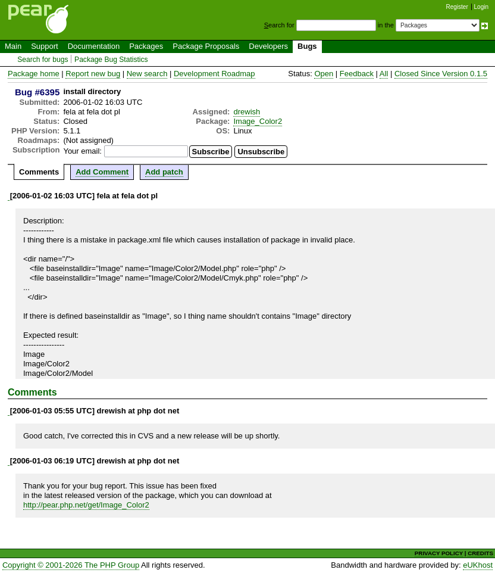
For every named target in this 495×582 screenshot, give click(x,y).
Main (13, 46)
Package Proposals (206, 46)
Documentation (94, 46)
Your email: (82, 151)
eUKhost (478, 565)
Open (323, 73)
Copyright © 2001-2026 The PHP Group (70, 565)
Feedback (357, 73)
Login (481, 7)
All (384, 73)
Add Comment (102, 171)
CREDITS (480, 553)
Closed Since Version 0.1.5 (440, 73)
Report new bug (92, 73)
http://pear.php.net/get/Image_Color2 (86, 504)
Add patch (164, 171)
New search (147, 73)
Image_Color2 (257, 121)
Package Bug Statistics (111, 59)
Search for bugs (42, 59)
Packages (146, 46)
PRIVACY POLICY (439, 553)
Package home (33, 73)
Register (457, 7)
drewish (246, 111)
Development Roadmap (214, 73)
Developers (268, 46)
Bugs (307, 46)
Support (44, 46)
